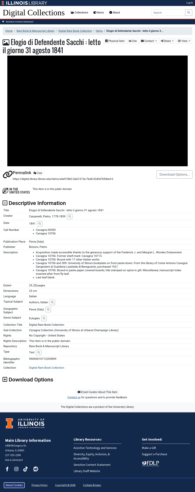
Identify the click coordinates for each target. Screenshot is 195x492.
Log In (189, 2)
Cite (133, 41)
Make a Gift (149, 448)
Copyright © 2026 (65, 485)
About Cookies (14, 485)
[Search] (168, 12)
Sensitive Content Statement (19, 21)
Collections (79, 12)
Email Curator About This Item (97, 392)
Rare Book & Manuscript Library (35, 31)
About (114, 12)
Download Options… (174, 174)
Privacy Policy (40, 485)
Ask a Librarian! (14, 460)
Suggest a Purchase (154, 454)
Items (98, 12)
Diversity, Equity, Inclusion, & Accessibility (92, 456)
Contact (148, 41)
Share (166, 41)
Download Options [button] (28, 379)
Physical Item (115, 41)
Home (9, 31)
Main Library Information (28, 440)
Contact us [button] (74, 397)
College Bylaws (92, 485)
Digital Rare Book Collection (75, 31)
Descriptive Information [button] (34, 203)
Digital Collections (34, 12)
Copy (38, 173)
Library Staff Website (87, 471)
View (183, 41)
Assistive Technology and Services (95, 448)
